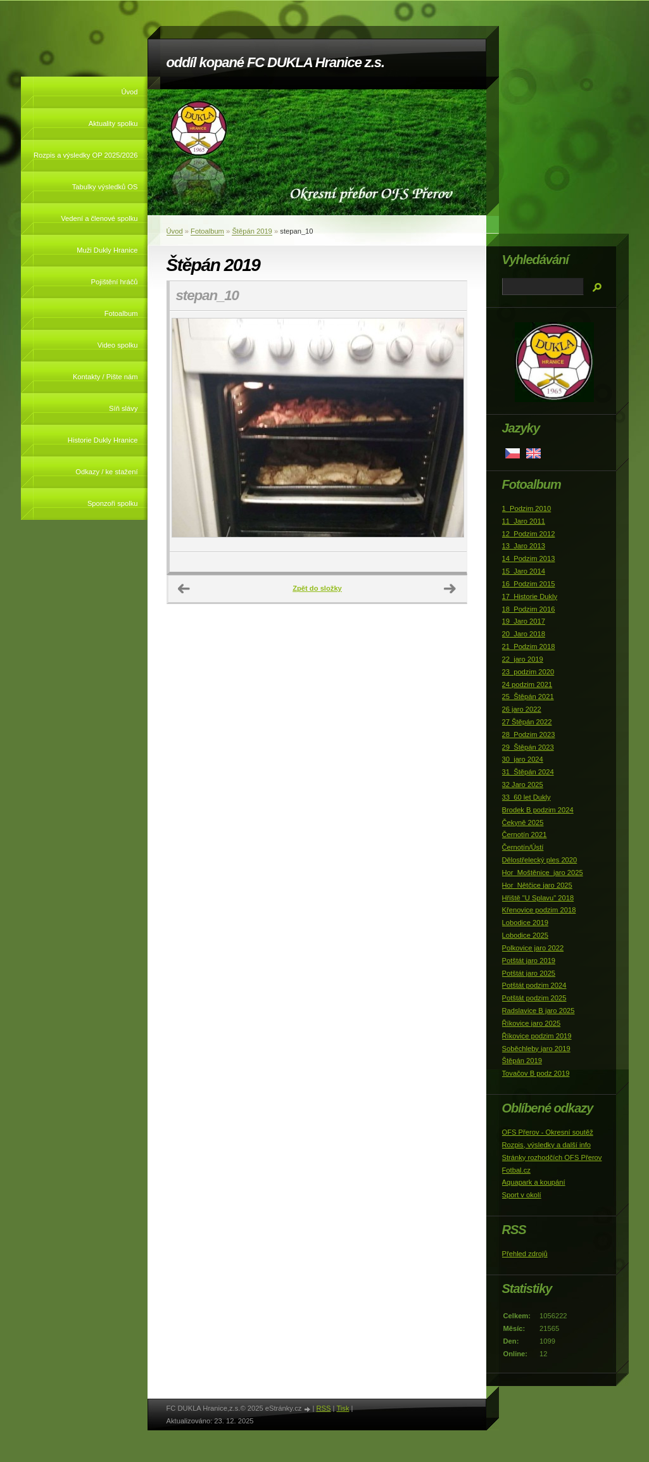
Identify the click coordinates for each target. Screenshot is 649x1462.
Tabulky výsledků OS (105, 187)
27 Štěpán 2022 (527, 722)
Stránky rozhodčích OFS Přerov (552, 1157)
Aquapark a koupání (533, 1182)
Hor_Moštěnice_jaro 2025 (542, 872)
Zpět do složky (317, 588)
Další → (450, 588)
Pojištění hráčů (114, 282)
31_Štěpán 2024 (528, 772)
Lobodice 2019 (525, 922)
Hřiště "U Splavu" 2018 (538, 898)
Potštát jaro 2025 (529, 973)
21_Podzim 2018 (528, 646)
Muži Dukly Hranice (107, 250)
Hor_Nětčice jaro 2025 (537, 885)
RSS (323, 1408)
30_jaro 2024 (522, 759)
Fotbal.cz (516, 1170)
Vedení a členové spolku (99, 218)
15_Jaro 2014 (523, 571)
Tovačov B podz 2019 (536, 1073)
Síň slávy (123, 408)
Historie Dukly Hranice (103, 440)
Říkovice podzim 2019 (537, 1036)
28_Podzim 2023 (528, 734)
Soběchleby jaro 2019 (536, 1048)
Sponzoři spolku (112, 503)
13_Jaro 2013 (523, 546)
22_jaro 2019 (522, 659)
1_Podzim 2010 (526, 508)
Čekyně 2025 (523, 822)
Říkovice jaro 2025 (531, 1023)
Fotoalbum (121, 313)
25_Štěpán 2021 (528, 696)
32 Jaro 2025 (522, 784)
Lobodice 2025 (525, 935)
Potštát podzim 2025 (534, 998)
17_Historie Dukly (530, 596)
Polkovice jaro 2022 (533, 948)
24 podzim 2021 (527, 684)
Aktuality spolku (113, 123)
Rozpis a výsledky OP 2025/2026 (86, 155)
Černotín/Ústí (523, 847)
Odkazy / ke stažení (106, 472)
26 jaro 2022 (521, 709)
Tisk (342, 1408)
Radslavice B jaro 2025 (538, 1010)
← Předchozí (184, 588)
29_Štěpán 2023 (528, 747)
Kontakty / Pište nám (105, 377)
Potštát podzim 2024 (534, 985)
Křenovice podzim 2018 (539, 910)
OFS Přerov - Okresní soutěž (547, 1132)
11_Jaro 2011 (523, 521)
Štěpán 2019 (252, 231)
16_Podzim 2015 (528, 584)
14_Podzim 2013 (528, 558)
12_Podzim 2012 (528, 534)
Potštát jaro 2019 (529, 960)
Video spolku (118, 345)
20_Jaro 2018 (523, 634)
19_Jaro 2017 (523, 621)
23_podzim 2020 (528, 672)
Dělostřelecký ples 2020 (539, 860)
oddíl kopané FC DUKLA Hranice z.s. (275, 62)
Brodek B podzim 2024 (538, 810)
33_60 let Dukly (526, 797)
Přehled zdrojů (525, 1253)
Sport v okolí (521, 1195)
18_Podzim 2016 (528, 609)
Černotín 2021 (524, 834)
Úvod (129, 92)
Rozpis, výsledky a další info (546, 1145)
